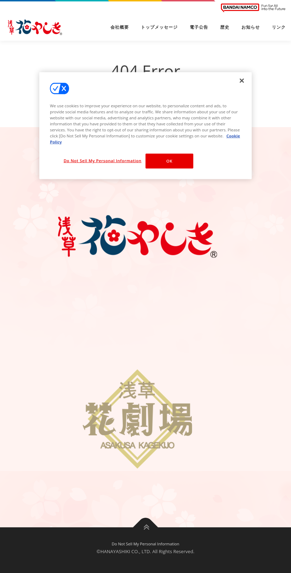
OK (169, 161)
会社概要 (119, 27)
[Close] (242, 80)
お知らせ (250, 27)
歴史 (224, 27)
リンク (279, 27)
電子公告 (199, 27)
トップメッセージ (159, 27)
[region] (145, 125)
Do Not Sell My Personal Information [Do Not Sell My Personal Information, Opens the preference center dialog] (103, 160)
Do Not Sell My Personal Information (145, 543)
